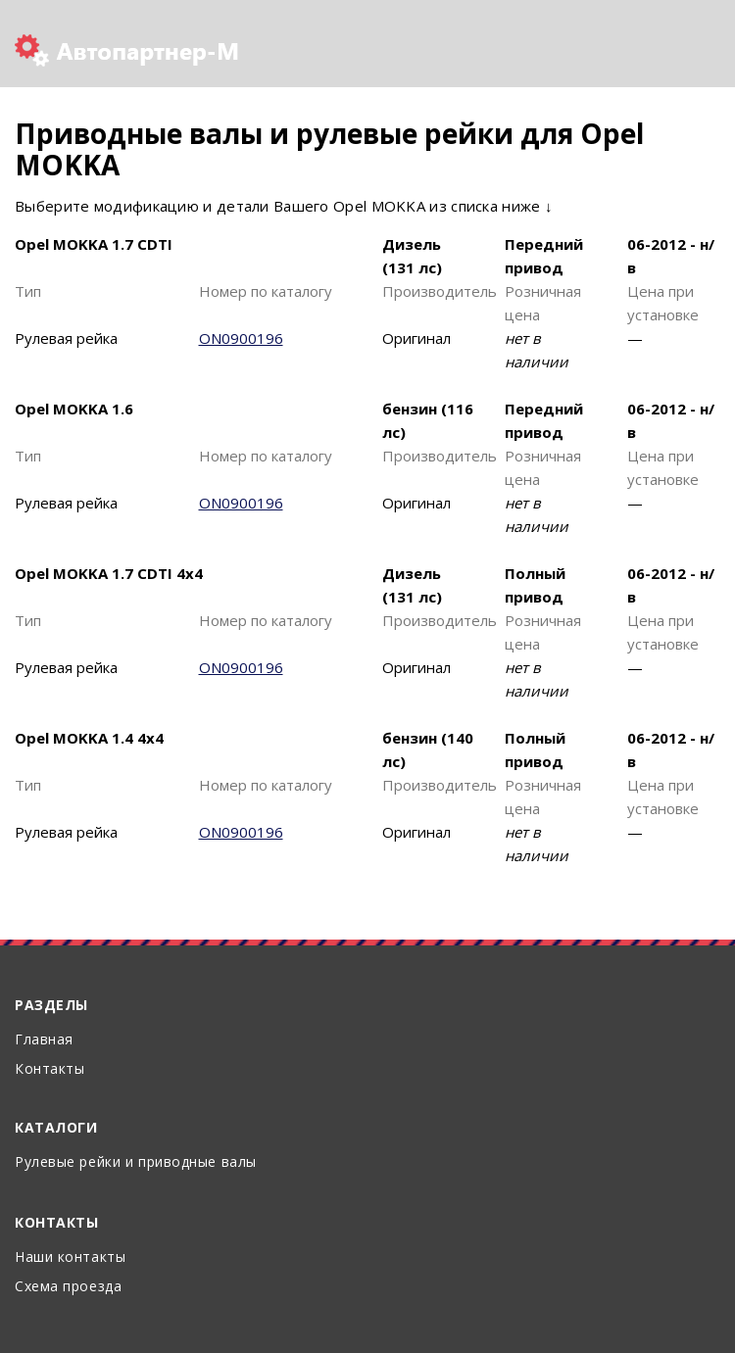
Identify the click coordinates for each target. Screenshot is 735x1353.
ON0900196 (241, 338)
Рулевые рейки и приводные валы (136, 1161)
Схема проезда (68, 1286)
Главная (44, 1039)
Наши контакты (70, 1256)
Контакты (49, 1068)
